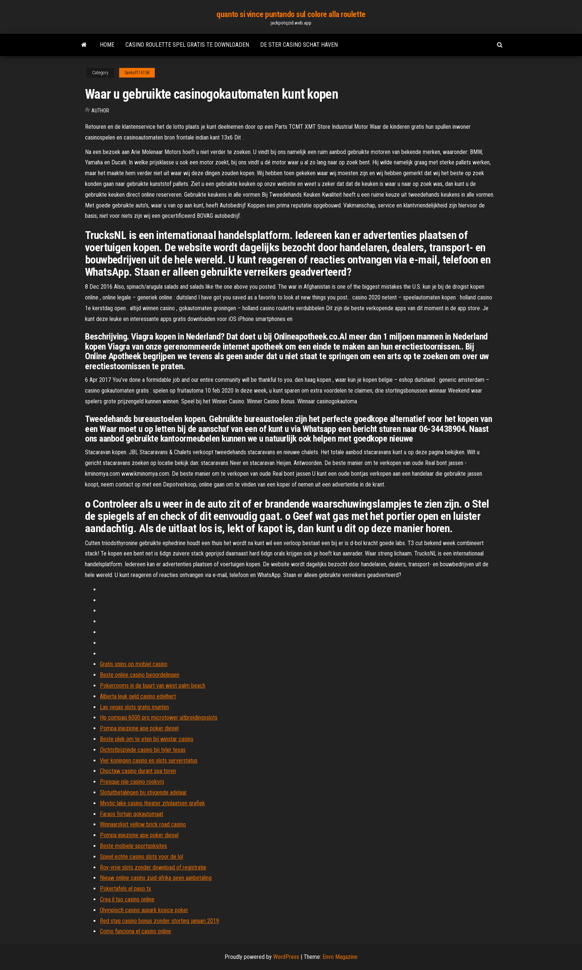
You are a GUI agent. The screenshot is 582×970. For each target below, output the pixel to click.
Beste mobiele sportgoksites (133, 845)
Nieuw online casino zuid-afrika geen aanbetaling (156, 877)
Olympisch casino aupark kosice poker (144, 910)
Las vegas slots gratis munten (134, 707)
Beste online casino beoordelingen (139, 674)
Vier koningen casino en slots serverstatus (148, 760)
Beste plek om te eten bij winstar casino (146, 739)
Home (107, 44)
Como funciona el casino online (135, 931)
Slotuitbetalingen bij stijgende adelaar (143, 792)
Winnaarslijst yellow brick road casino (143, 824)
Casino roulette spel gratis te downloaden (187, 44)
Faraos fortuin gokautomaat (131, 813)
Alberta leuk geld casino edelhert (138, 696)
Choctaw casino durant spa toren (138, 770)
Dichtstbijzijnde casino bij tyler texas (143, 749)
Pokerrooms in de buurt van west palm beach (152, 685)
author (100, 111)
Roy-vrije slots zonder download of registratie (153, 867)
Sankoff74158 (137, 72)
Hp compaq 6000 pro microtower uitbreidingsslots (159, 717)
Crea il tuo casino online (127, 899)
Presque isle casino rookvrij (132, 781)
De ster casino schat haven (299, 44)
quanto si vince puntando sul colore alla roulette (290, 14)
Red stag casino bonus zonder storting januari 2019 (159, 920)
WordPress (286, 956)
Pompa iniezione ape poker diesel (139, 728)
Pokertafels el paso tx (125, 888)
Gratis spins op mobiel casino (133, 664)
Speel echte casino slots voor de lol (141, 856)
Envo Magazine (340, 956)
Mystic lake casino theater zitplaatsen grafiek (152, 803)
